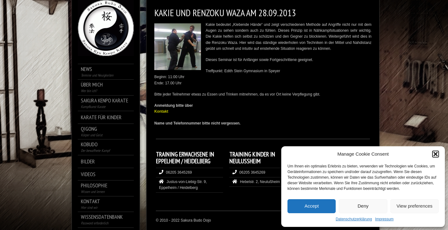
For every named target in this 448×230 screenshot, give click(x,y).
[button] (435, 154)
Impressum (384, 219)
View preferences (415, 206)
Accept (312, 206)
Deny (362, 206)
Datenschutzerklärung (354, 219)
